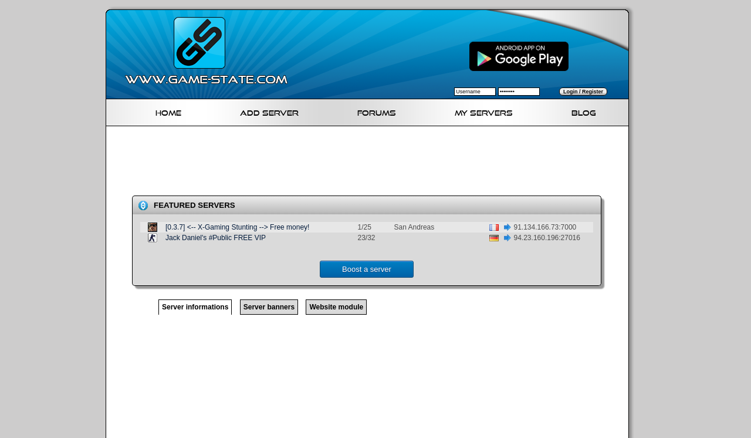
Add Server (269, 111)
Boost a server (366, 269)
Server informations (195, 307)
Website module (336, 307)
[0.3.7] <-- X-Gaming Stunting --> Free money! (237, 227)
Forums (376, 111)
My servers (484, 111)
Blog (583, 111)
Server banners (269, 307)
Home (168, 111)
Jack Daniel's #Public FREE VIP (215, 238)
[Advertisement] (372, 163)
